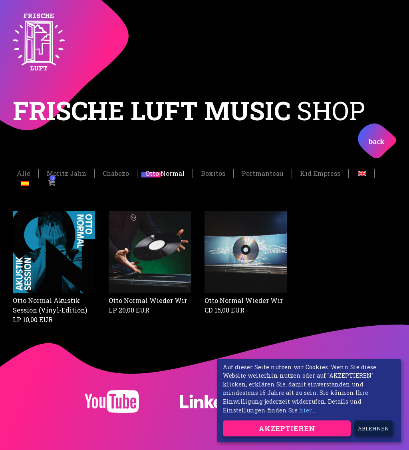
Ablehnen (373, 428)
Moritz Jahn (66, 173)
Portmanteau (263, 173)
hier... (307, 410)
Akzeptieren (286, 428)
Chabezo (116, 173)
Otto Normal (165, 173)
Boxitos (213, 173)
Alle (23, 173)
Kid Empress (320, 173)
